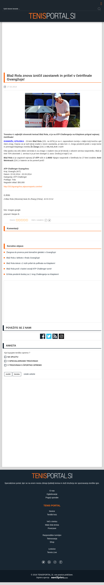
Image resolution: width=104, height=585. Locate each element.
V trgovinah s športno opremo (24, 365)
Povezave (52, 528)
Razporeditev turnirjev (52, 535)
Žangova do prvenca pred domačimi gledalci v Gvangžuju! (31, 252)
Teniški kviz (52, 514)
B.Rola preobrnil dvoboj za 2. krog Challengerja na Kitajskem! (32, 274)
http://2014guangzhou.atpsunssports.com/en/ (23, 186)
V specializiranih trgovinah (22, 361)
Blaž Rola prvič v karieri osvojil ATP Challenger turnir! (29, 269)
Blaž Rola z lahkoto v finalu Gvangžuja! (23, 258)
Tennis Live (52, 552)
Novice (52, 511)
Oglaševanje (52, 494)
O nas (52, 491)
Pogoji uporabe (51, 497)
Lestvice (52, 549)
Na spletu (12, 357)
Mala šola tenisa (52, 525)
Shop (52, 542)
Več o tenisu (52, 521)
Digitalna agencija (42, 578)
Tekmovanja (52, 539)
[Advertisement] (14, 423)
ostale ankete (29, 374)
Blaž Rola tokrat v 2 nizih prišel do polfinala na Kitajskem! (30, 263)
